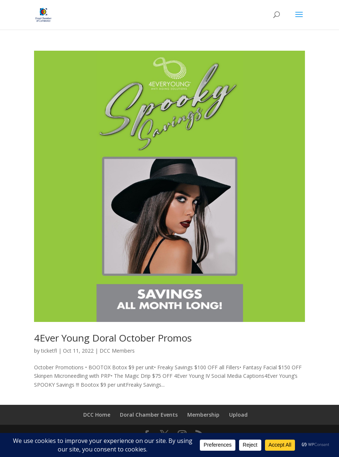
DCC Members (117, 350)
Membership (203, 414)
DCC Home (96, 414)
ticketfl (49, 350)
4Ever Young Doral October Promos (113, 338)
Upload (238, 414)
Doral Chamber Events (149, 414)
